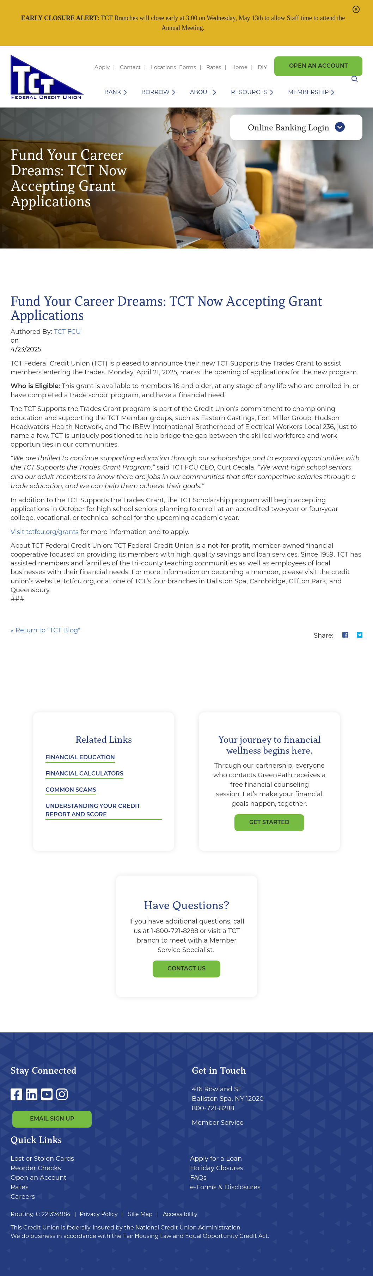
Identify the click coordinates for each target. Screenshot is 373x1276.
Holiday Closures (216, 1168)
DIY (262, 67)
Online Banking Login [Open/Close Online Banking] (296, 131)
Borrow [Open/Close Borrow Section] (155, 92)
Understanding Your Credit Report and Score (92, 811)
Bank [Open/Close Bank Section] (112, 92)
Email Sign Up (52, 1119)
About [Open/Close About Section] (200, 92)
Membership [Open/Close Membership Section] (308, 92)
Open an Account (318, 66)
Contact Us (186, 969)
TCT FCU (67, 332)
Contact (130, 67)
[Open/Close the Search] (354, 92)
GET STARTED (269, 823)
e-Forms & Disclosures (225, 1187)
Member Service (218, 1123)
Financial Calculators (84, 774)
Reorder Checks (36, 1168)
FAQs (198, 1178)
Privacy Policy (99, 1214)
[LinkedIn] (33, 1094)
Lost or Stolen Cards (42, 1158)
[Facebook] (18, 1094)
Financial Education (80, 758)
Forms (187, 67)
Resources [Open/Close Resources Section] (249, 92)
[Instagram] (62, 1094)
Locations (164, 67)
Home (239, 67)
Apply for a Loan (216, 1158)
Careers (23, 1197)
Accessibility (180, 1214)
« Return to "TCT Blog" (45, 630)
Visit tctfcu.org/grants (45, 532)
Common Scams (70, 790)
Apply (102, 67)
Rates (213, 67)
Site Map (140, 1214)
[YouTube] (48, 1094)
